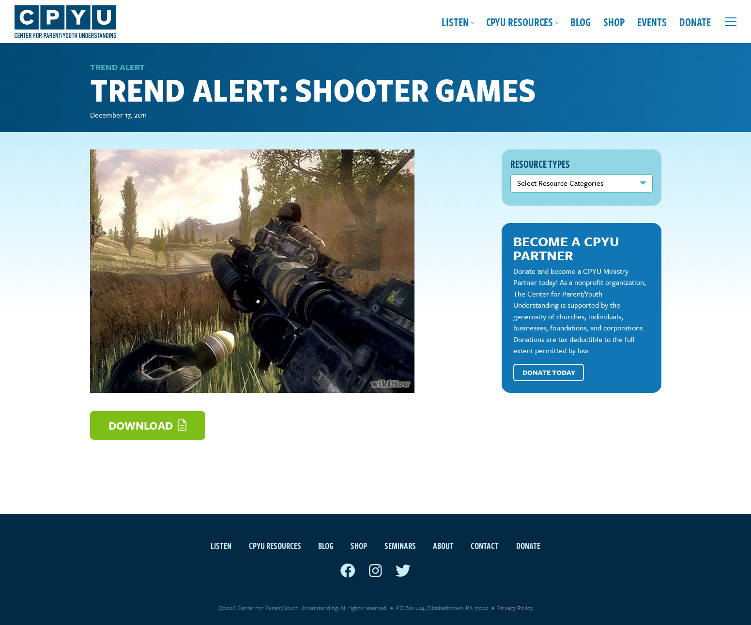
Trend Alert (117, 67)
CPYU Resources (519, 21)
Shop (614, 21)
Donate (695, 21)
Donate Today (548, 372)
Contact (485, 545)
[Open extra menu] (730, 21)
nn (581, 183)
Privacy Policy (515, 607)
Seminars (400, 545)
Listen (455, 21)
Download (147, 425)
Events (652, 21)
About (443, 545)
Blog (580, 21)
